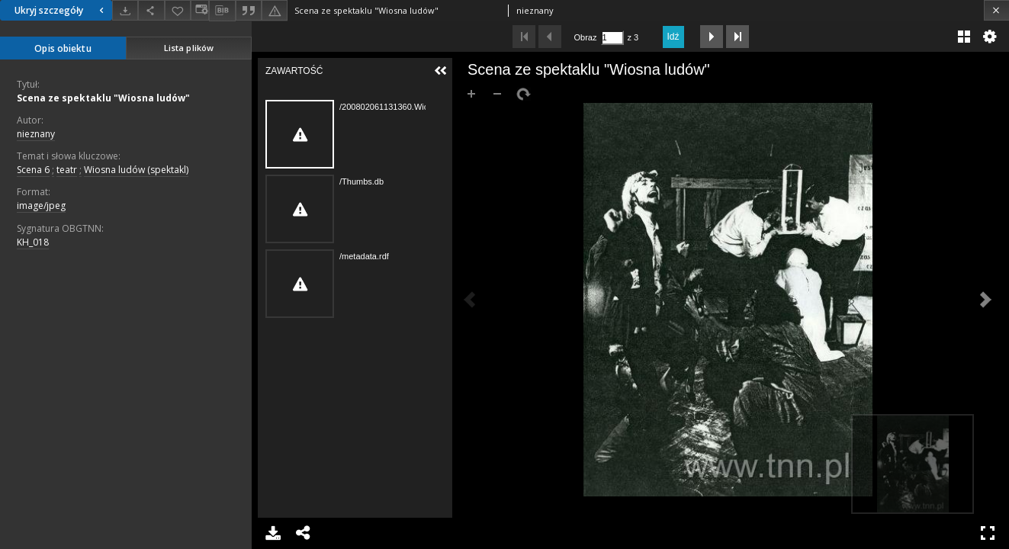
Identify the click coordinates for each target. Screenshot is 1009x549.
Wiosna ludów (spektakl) (136, 169)
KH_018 (33, 242)
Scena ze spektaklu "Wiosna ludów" (103, 98)
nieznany (36, 133)
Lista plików (189, 47)
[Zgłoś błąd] (275, 10)
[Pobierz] (125, 10)
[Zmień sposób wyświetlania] (200, 10)
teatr (66, 169)
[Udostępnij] (151, 10)
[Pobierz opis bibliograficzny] (222, 10)
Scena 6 (33, 169)
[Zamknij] (996, 10)
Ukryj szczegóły (61, 10)
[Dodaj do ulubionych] (178, 10)
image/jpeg (41, 205)
